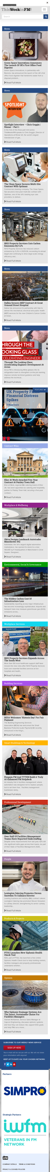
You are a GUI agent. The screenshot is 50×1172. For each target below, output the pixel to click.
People (7, 859)
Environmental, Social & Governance (22, 564)
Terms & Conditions (27, 1164)
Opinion (8, 977)
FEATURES (39, 390)
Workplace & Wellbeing (16, 505)
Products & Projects (14, 918)
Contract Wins (11, 445)
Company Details (10, 1164)
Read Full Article (12, 82)
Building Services (13, 683)
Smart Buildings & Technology (19, 742)
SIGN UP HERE (14, 1047)
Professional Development (17, 802)
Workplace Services (14, 624)
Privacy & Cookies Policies (14, 1169)
